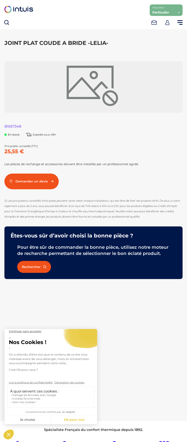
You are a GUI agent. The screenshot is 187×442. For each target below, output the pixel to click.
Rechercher (34, 267)
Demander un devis (31, 181)
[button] (166, 10)
